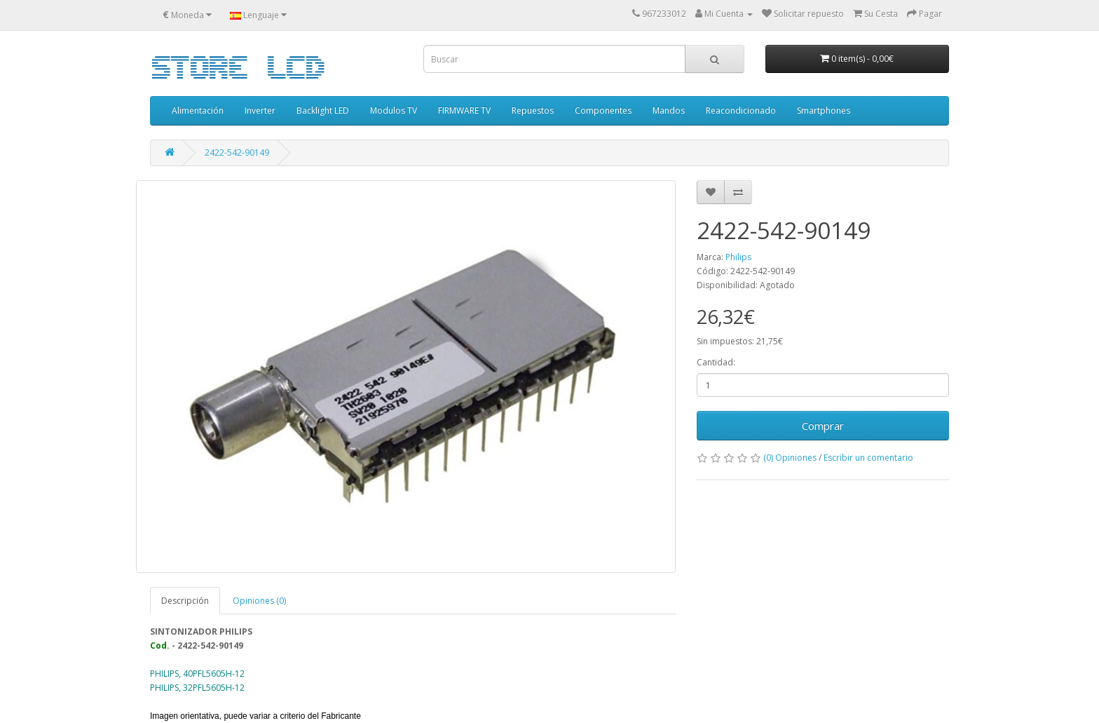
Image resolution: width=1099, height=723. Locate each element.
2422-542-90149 (237, 152)
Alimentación (198, 110)
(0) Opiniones (790, 458)
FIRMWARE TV (464, 110)
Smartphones (823, 110)
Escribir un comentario (868, 458)
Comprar (823, 426)
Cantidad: (716, 362)
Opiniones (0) (259, 601)
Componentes (603, 110)
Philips (738, 257)
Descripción (185, 601)
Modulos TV (393, 110)
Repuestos (533, 110)
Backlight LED (322, 110)
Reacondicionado (741, 110)
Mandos (669, 110)
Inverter (260, 110)
